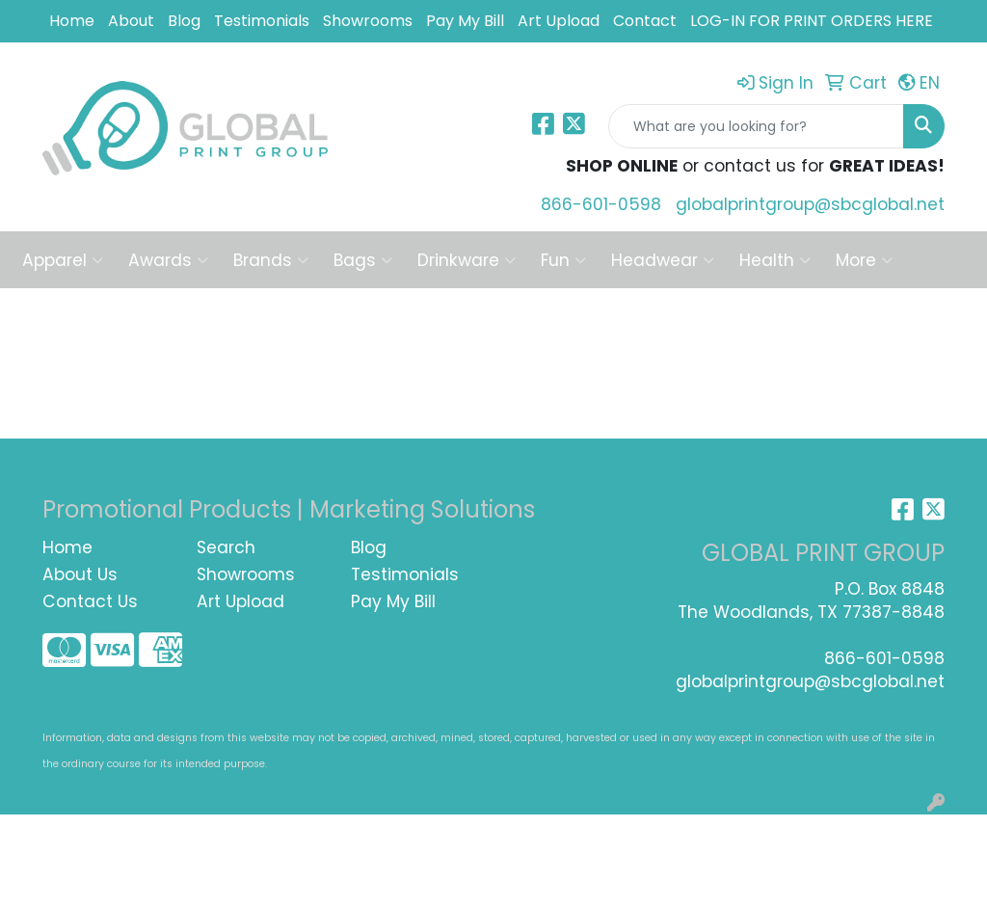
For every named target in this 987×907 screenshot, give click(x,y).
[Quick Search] (756, 126)
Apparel (62, 260)
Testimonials (261, 21)
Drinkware (466, 260)
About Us (80, 574)
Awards (168, 260)
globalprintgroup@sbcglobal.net (810, 204)
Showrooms (368, 21)
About (131, 21)
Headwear (662, 260)
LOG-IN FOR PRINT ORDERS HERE (811, 21)
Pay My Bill (465, 21)
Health (775, 260)
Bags (362, 260)
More (864, 260)
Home (71, 21)
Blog (184, 21)
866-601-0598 (601, 204)
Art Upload (559, 21)
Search (226, 547)
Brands (270, 260)
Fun (563, 260)
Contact (645, 21)
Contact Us (90, 601)
